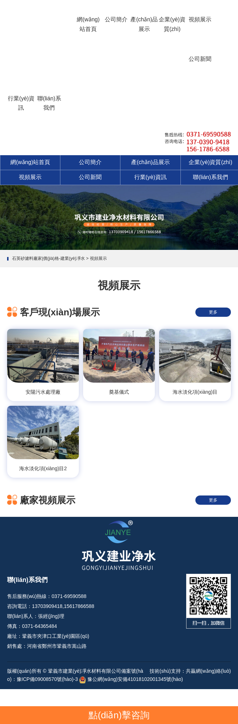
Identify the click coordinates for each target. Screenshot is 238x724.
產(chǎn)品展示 (144, 24)
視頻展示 (200, 19)
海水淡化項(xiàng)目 (195, 392)
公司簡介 (116, 19)
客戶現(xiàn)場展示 (60, 312)
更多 (213, 312)
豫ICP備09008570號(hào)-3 (47, 679)
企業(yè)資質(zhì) (172, 24)
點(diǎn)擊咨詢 (119, 715)
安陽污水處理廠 (43, 392)
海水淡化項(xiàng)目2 (43, 468)
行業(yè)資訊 (21, 103)
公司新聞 (200, 59)
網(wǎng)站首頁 (88, 24)
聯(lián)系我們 (49, 103)
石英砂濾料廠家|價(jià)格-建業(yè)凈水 (48, 258)
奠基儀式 (119, 392)
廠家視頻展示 (47, 500)
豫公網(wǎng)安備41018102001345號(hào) (135, 679)
